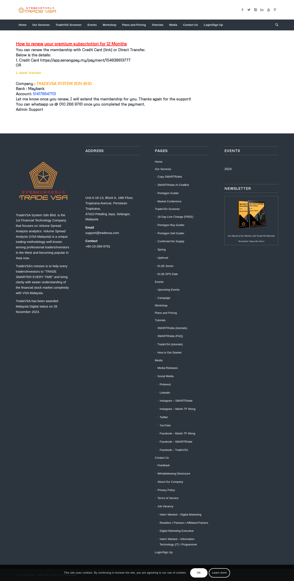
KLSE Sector (165, 266)
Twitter (164, 417)
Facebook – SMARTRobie (176, 441)
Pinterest (165, 384)
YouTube (165, 425)
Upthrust (162, 257)
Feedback (163, 465)
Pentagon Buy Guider (170, 225)
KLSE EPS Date (167, 274)
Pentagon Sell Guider (170, 233)
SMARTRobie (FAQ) (170, 336)
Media (158, 360)
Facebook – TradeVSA (174, 450)
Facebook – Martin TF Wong (177, 433)
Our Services (163, 169)
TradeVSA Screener (167, 209)
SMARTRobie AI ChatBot (173, 185)
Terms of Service (167, 498)
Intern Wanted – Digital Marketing (180, 514)
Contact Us (162, 457)
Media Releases (167, 368)
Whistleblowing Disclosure (173, 473)
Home (158, 161)
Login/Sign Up (164, 552)
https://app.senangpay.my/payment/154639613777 (85, 60)
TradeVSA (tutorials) (170, 344)
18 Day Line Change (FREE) (175, 216)
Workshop (161, 305)
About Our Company (170, 481)
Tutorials (160, 320)
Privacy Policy (166, 490)
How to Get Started (169, 352)
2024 (228, 169)
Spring (161, 249)
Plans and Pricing (166, 312)
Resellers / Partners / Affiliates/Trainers (184, 522)
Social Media (165, 376)
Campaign (163, 298)
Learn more (219, 572)
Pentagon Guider (168, 193)
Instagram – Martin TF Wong (177, 409)
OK (199, 572)
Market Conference (169, 201)
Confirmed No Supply (170, 241)
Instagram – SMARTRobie (176, 400)
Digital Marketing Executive (177, 530)
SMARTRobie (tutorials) (172, 328)
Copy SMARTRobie (169, 176)
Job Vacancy (165, 506)
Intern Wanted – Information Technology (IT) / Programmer (178, 541)
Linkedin (165, 392)
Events (159, 281)
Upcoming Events (168, 289)
